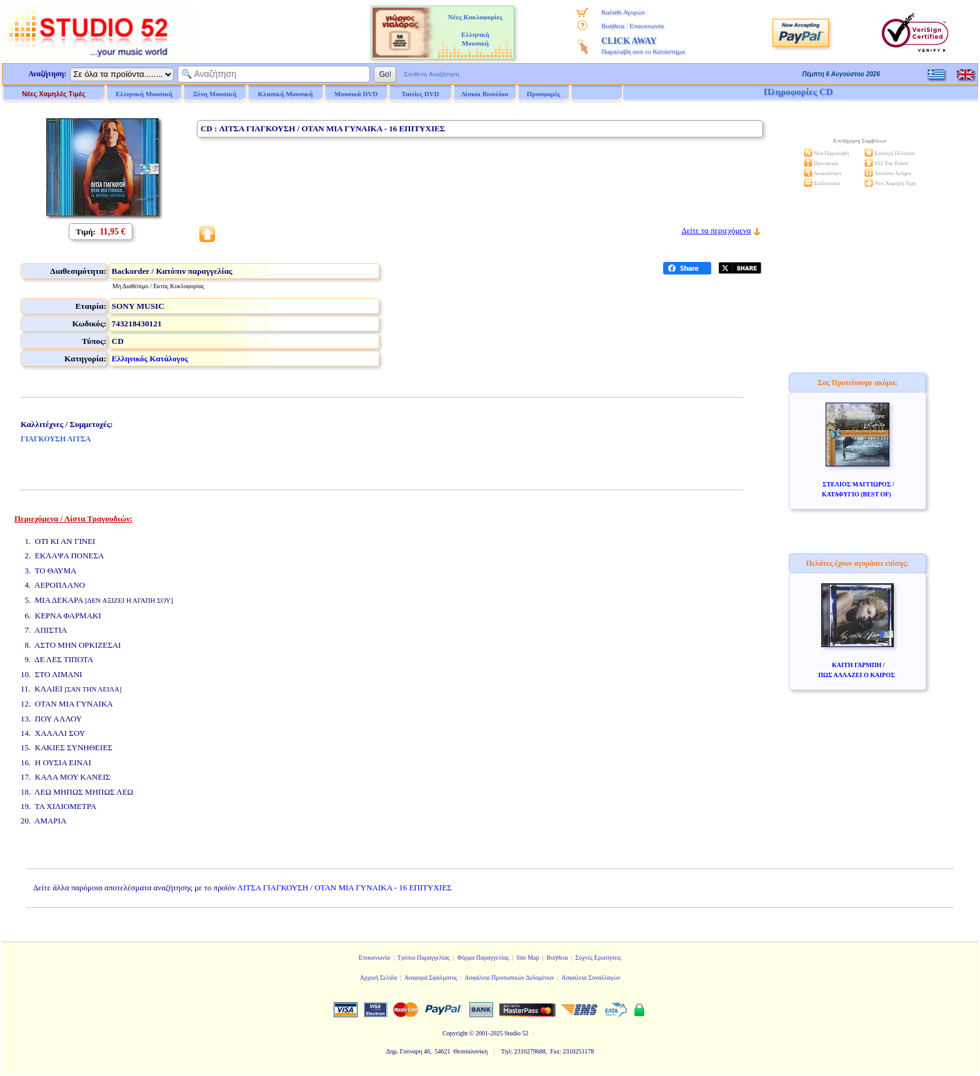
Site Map (527, 957)
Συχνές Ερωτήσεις (598, 957)
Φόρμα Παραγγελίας (483, 957)
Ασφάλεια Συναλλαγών (590, 977)
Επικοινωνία (646, 25)
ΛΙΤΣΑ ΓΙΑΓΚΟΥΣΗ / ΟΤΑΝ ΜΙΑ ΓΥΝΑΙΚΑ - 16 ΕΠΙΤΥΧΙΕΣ (345, 887)
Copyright (455, 1033)
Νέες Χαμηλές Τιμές (53, 94)
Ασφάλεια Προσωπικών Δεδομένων (509, 977)
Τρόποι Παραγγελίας (424, 957)
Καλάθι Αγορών (623, 12)
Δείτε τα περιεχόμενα (716, 230)
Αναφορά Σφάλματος (431, 977)
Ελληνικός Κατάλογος (150, 358)
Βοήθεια (612, 25)
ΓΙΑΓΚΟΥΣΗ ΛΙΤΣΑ (56, 439)
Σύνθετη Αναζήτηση (431, 74)
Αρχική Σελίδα (379, 977)
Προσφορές (544, 94)
